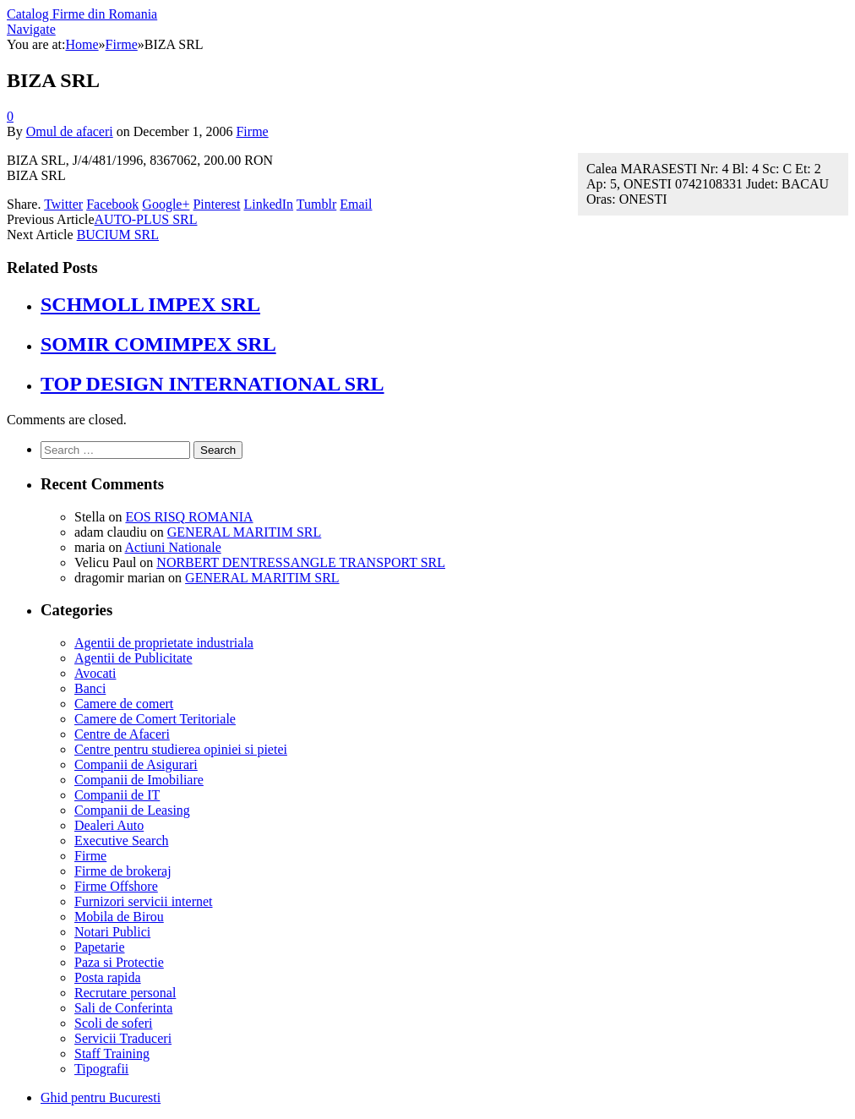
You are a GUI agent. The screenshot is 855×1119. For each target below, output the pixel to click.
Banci (90, 688)
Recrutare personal (125, 992)
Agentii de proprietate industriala (163, 643)
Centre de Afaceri (122, 734)
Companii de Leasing (132, 810)
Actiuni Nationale (173, 547)
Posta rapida (107, 977)
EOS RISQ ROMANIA (189, 517)
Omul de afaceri (69, 131)
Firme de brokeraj (123, 871)
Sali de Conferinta (123, 1008)
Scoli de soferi (113, 1023)
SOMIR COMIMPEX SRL (158, 344)
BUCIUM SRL (118, 234)
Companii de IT (117, 795)
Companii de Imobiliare (139, 779)
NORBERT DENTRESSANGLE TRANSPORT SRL (300, 562)
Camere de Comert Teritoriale (155, 719)
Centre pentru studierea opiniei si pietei (180, 749)
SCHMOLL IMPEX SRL (150, 304)
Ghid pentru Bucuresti (101, 1097)
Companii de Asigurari (136, 764)
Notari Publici (112, 932)
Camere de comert (123, 703)
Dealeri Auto (109, 825)
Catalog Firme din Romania (82, 14)
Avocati (95, 673)
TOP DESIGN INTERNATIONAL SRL (212, 384)
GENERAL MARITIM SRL (244, 532)
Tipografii (101, 1069)
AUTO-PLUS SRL (146, 219)
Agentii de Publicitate (133, 658)
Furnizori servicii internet (143, 901)
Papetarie (99, 947)
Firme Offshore (116, 886)
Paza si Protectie (119, 962)
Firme (252, 131)
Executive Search (121, 840)
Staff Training (112, 1053)
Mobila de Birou (119, 916)
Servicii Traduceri (123, 1038)
